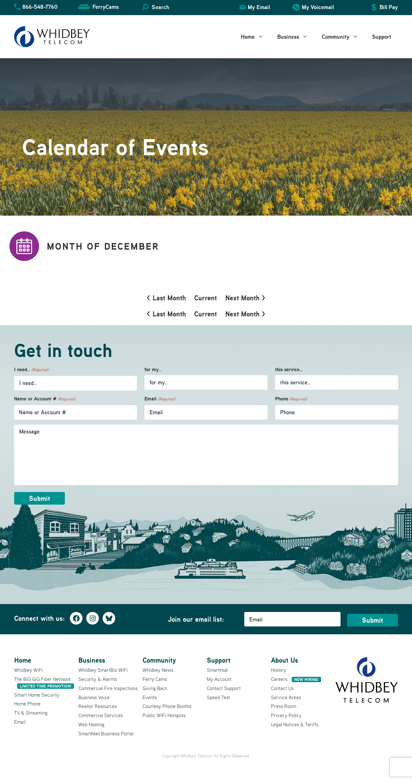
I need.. (31, 369)
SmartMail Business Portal (105, 733)
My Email (259, 7)
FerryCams (106, 7)
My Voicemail (318, 7)
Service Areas (286, 697)
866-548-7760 (40, 7)
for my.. (153, 369)
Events (150, 697)
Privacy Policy (286, 715)
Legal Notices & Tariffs (295, 724)
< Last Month (166, 298)
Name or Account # (44, 399)
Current (205, 298)
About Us (284, 660)
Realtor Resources (97, 706)
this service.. (289, 369)
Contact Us (282, 688)
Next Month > (245, 298)
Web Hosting (91, 724)
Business (296, 36)
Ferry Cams (155, 679)
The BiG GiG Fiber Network (44, 682)
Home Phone (27, 703)
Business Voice (94, 697)
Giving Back (155, 688)
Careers (296, 679)
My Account (219, 679)
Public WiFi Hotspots (164, 715)
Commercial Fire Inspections (108, 688)
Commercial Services (100, 715)
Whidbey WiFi (28, 670)
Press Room (283, 706)
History (278, 670)
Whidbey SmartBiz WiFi (103, 670)
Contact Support (224, 688)
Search (160, 7)
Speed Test (218, 697)
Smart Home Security (36, 695)
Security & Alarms (97, 679)
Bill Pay (389, 7)
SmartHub (217, 670)
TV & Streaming (31, 713)
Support (381, 37)
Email (159, 399)
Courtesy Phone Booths (167, 706)
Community (343, 36)
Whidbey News (158, 670)
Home (255, 36)
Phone (291, 399)
